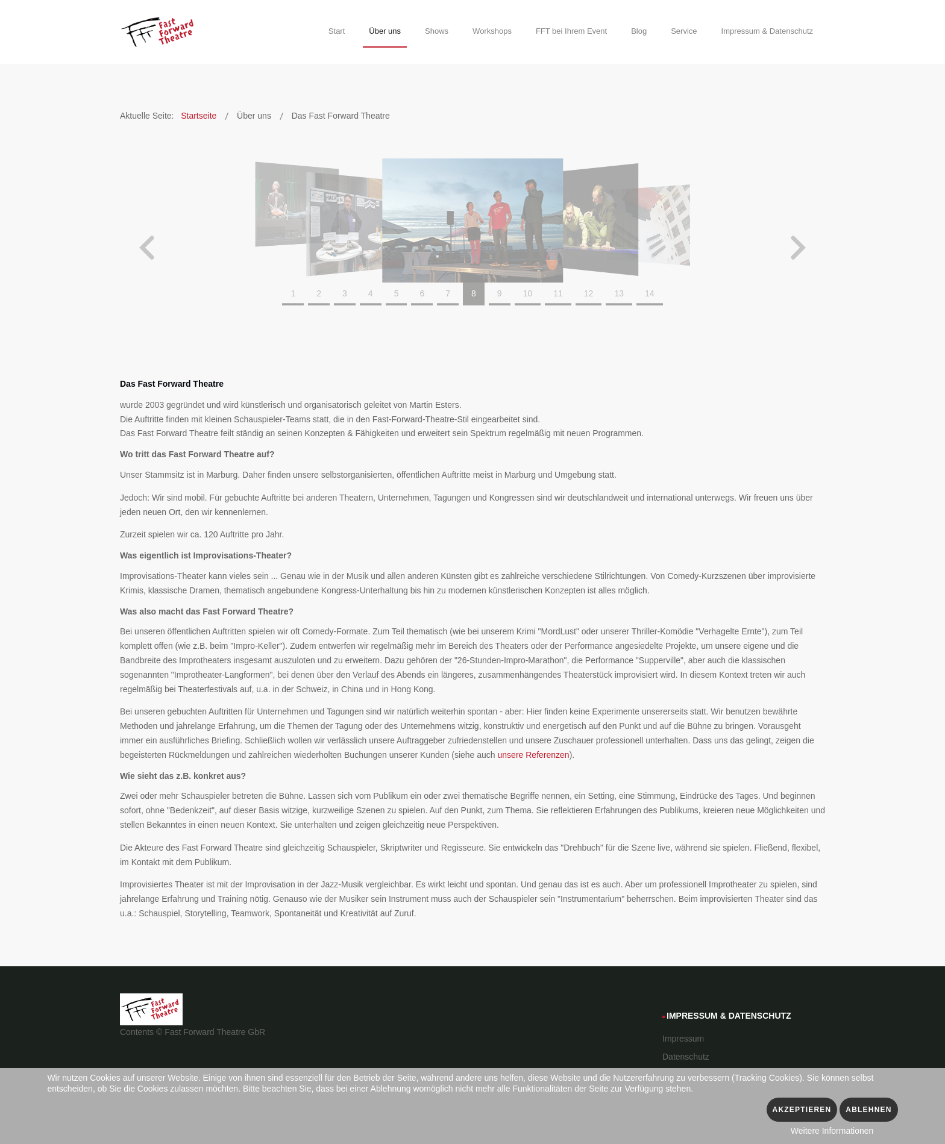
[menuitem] (336, 33)
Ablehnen (868, 1109)
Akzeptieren (802, 1109)
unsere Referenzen (534, 755)
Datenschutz (685, 1056)
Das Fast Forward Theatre (172, 384)
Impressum (683, 1038)
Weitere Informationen (832, 1131)
